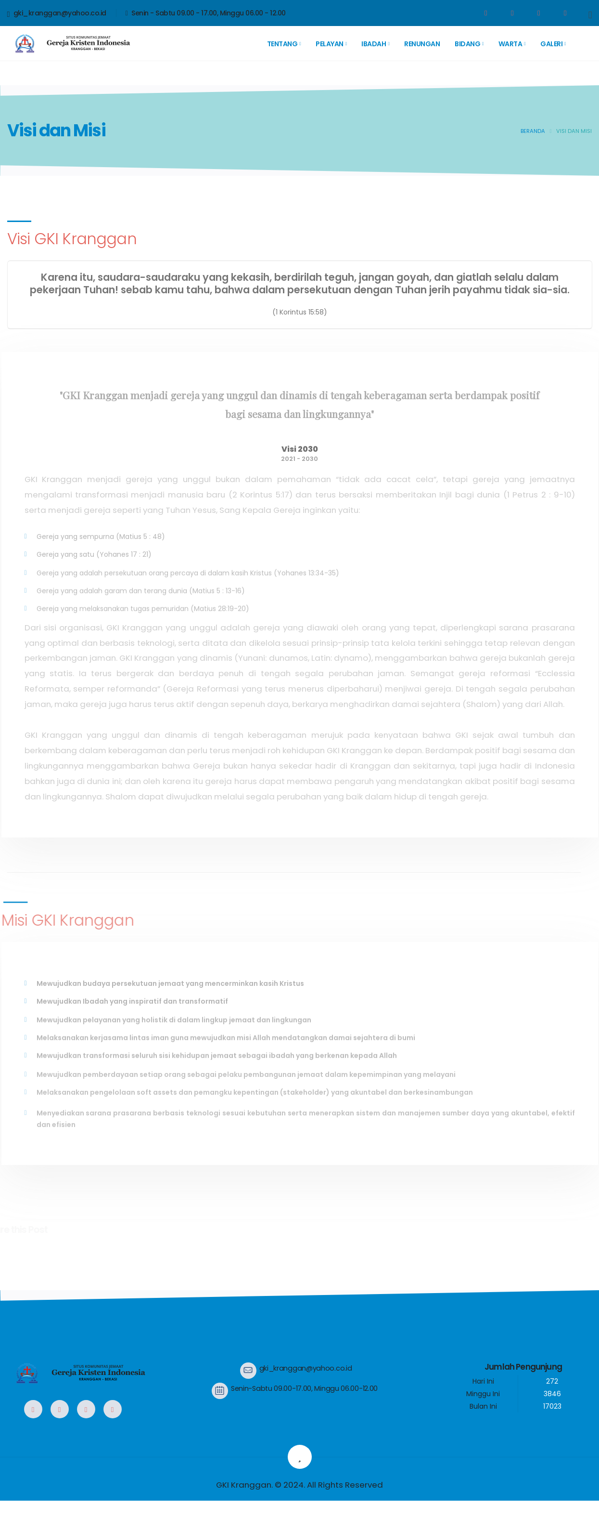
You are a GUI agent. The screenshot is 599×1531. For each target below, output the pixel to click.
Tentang (282, 44)
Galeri (551, 44)
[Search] (590, 14)
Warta (510, 44)
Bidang (467, 44)
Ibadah (373, 44)
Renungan (422, 44)
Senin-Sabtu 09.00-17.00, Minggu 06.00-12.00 (304, 1388)
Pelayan (330, 44)
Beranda (533, 131)
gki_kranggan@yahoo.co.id (56, 13)
